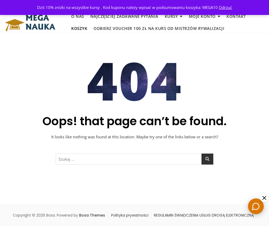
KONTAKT (236, 16)
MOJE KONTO (202, 16)
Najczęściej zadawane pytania (124, 16)
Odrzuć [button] (225, 7)
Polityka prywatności (129, 215)
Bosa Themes (92, 215)
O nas (77, 16)
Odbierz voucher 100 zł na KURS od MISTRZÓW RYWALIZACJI (159, 28)
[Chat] (256, 206)
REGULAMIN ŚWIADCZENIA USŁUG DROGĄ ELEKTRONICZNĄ (204, 215)
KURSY (171, 16)
